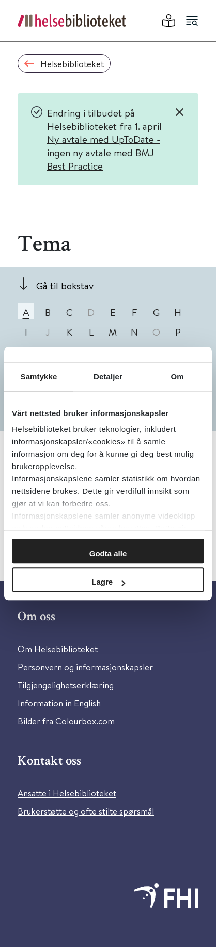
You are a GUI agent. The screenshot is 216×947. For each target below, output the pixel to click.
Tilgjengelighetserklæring (66, 685)
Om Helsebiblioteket (58, 649)
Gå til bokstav (65, 285)
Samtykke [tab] (39, 376)
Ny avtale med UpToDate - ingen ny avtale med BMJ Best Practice (103, 152)
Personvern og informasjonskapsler (85, 667)
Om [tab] (177, 376)
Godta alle (108, 553)
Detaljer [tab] (108, 376)
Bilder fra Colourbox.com (66, 721)
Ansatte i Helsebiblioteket (67, 793)
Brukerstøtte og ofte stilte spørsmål (86, 811)
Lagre (108, 581)
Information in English (59, 703)
